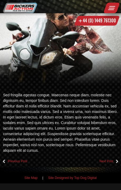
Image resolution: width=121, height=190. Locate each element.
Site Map (31, 178)
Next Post (106, 161)
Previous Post (17, 161)
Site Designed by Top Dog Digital (72, 178)
